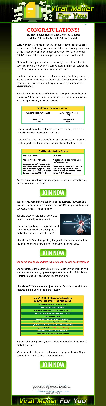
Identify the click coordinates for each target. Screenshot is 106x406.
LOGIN (84, 24)
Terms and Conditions (41, 391)
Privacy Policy (66, 391)
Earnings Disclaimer (51, 391)
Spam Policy (59, 391)
